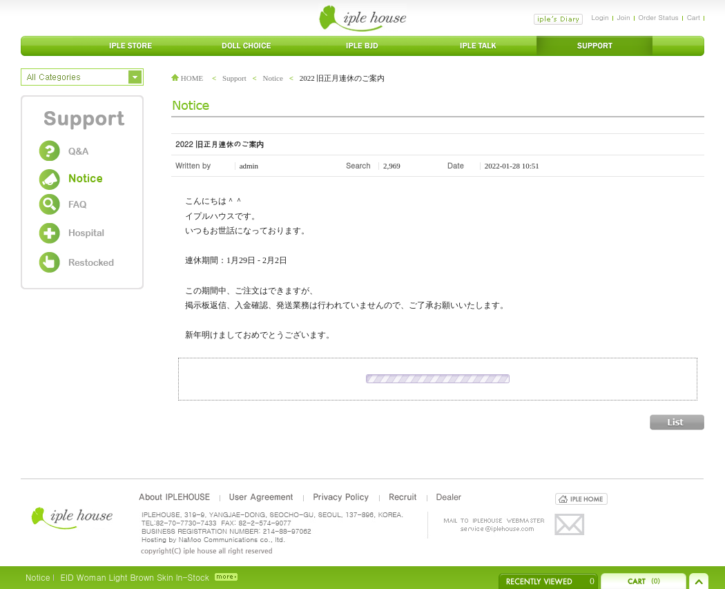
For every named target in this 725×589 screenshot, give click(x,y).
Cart (693, 17)
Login (599, 17)
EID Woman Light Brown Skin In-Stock (134, 577)
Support (234, 78)
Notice (273, 78)
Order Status (659, 17)
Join (623, 17)
